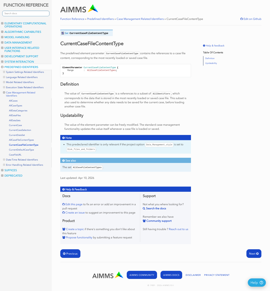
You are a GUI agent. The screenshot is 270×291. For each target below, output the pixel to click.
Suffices (9, 170)
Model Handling (15, 37)
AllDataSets (14, 120)
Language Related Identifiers (20, 77)
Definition (210, 58)
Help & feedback (214, 45)
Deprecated (11, 175)
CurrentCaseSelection (20, 130)
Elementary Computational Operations (23, 25)
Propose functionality (78, 237)
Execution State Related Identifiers (23, 87)
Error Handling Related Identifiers (23, 165)
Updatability (211, 63)
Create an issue (75, 212)
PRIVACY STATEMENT (217, 275)
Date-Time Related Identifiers (20, 159)
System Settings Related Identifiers (23, 72)
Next (254, 253)
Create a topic (74, 229)
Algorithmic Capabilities (21, 31)
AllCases (13, 100)
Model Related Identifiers (18, 82)
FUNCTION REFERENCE (25, 5)
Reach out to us (178, 229)
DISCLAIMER (193, 275)
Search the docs (155, 208)
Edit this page (73, 204)
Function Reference (72, 19)
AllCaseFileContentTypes (21, 140)
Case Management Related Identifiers (19, 94)
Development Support (19, 56)
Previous (70, 253)
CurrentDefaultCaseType (21, 149)
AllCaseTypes (15, 105)
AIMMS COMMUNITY (141, 275)
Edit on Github (252, 18)
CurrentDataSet (17, 135)
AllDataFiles (15, 115)
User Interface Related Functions (20, 49)
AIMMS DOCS (171, 275)
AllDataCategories (18, 110)
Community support (159, 220)
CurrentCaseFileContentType (23, 145)
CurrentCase (15, 125)
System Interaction (17, 61)
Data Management (16, 42)
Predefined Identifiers (19, 67)
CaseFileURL (15, 154)
